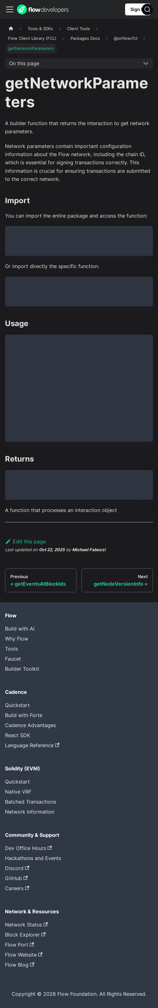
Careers (17, 888)
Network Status (26, 924)
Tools (11, 649)
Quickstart (17, 705)
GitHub (16, 878)
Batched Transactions (30, 802)
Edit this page (25, 541)
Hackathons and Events (33, 858)
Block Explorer (25, 934)
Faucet (13, 659)
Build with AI (19, 628)
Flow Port (19, 945)
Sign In (137, 9)
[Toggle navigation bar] (9, 9)
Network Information (29, 812)
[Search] (147, 9)
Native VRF (18, 792)
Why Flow (16, 639)
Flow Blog (19, 965)
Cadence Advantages (30, 725)
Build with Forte (23, 715)
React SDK (17, 735)
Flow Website (23, 955)
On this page (24, 63)
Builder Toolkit (22, 669)
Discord (17, 868)
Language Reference (32, 745)
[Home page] (11, 29)
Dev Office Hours (28, 848)
